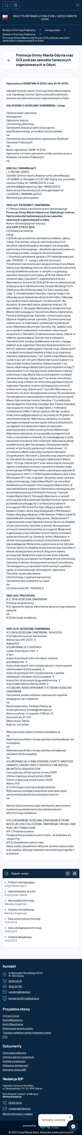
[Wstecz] (9, 60)
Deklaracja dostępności (15, 1065)
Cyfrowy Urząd (11, 1015)
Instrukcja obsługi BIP (14, 1069)
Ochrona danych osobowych (18, 1057)
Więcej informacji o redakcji (18, 1114)
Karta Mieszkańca (13, 1020)
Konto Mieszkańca (13, 1024)
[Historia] (68, 873)
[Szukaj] (6, 5)
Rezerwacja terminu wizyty (18, 1028)
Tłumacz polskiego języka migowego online (27, 1032)
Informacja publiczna (14, 1052)
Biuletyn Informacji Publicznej (19, 30)
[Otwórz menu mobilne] (77, 5)
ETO (5, 1037)
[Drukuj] (75, 873)
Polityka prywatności (14, 1061)
